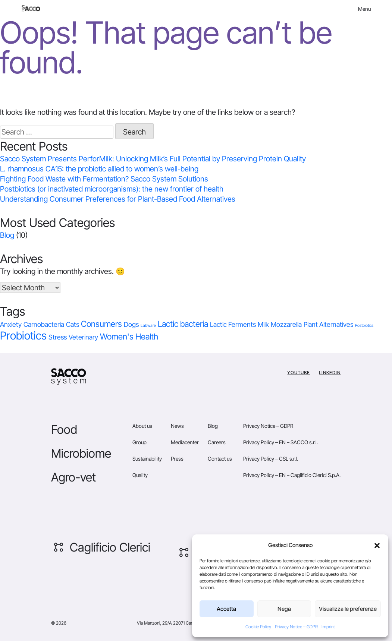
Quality (140, 475)
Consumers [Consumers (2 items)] (101, 324)
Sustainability (147, 458)
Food (64, 429)
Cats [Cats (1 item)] (72, 324)
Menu (364, 9)
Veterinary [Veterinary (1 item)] (83, 337)
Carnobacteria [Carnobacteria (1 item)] (43, 324)
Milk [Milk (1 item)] (263, 324)
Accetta (226, 608)
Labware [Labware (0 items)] (148, 325)
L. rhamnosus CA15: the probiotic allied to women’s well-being (99, 168)
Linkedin (330, 372)
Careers (217, 442)
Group (139, 442)
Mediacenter (185, 442)
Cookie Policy (258, 626)
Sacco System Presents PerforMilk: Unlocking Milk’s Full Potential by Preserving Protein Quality (154, 158)
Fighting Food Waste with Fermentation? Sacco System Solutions (104, 178)
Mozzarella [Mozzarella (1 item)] (286, 324)
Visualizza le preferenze (348, 608)
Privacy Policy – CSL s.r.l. (270, 458)
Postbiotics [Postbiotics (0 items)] (364, 325)
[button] (377, 545)
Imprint (328, 626)
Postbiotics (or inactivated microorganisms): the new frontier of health (111, 188)
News (177, 426)
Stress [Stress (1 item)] (57, 337)
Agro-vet (73, 477)
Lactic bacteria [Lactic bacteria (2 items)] (183, 324)
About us (142, 426)
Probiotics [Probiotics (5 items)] (23, 335)
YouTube (298, 372)
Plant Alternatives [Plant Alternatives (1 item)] (328, 324)
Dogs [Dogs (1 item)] (131, 324)
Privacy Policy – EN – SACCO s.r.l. (280, 442)
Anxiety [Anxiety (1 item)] (11, 324)
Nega (284, 608)
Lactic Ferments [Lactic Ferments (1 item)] (233, 324)
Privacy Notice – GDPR (296, 626)
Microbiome (81, 453)
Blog (7, 235)
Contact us (220, 458)
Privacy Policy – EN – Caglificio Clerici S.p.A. (292, 475)
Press (177, 458)
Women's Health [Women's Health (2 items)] (129, 336)
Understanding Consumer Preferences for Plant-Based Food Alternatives (117, 199)
